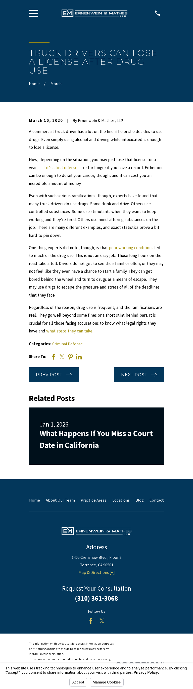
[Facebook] (91, 621)
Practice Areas (93, 500)
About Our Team (60, 500)
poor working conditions (131, 247)
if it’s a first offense (59, 167)
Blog (139, 500)
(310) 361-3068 (96, 598)
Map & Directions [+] (96, 572)
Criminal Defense (67, 344)
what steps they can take (69, 331)
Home (34, 500)
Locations (121, 500)
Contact (157, 500)
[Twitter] (102, 621)
